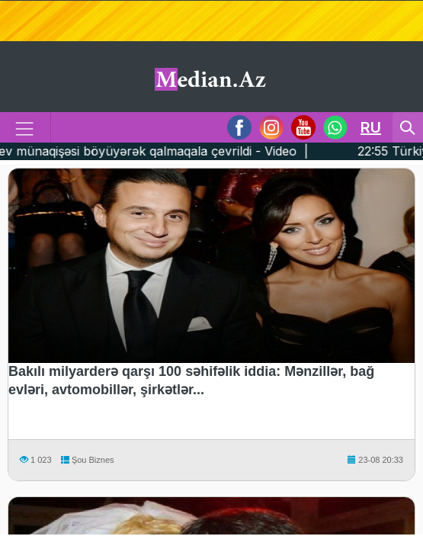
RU (371, 127)
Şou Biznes (86, 459)
